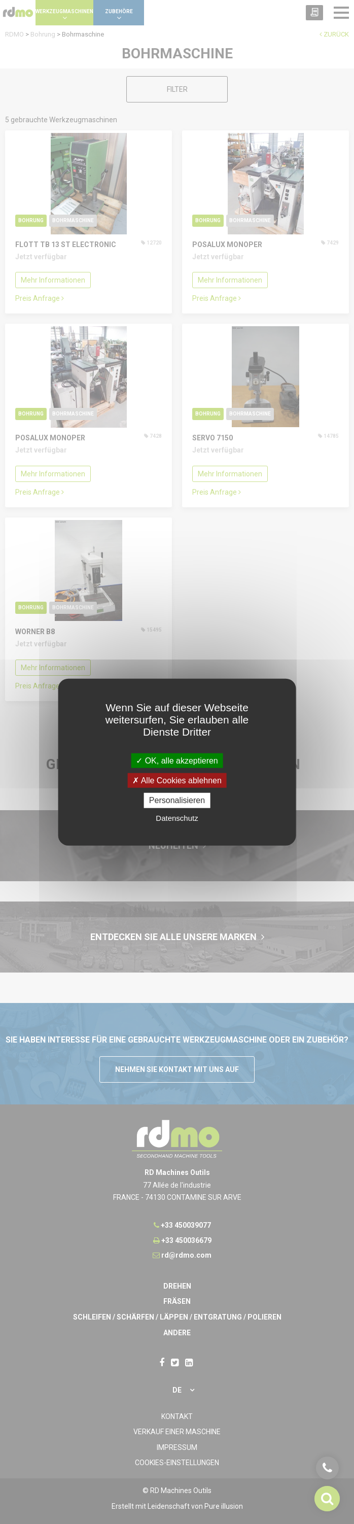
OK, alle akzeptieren (177, 760)
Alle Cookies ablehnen (177, 780)
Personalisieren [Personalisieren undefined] (177, 800)
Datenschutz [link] (177, 817)
